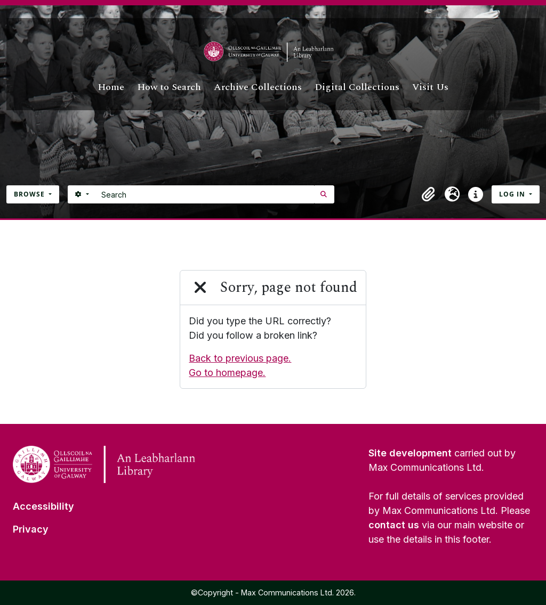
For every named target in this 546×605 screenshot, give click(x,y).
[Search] (205, 194)
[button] (428, 194)
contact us (393, 524)
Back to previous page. (240, 358)
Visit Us (430, 87)
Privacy (31, 529)
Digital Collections (357, 87)
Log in (513, 194)
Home (111, 87)
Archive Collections (258, 87)
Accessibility (43, 506)
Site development (410, 453)
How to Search (169, 87)
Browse (30, 194)
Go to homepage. (227, 372)
